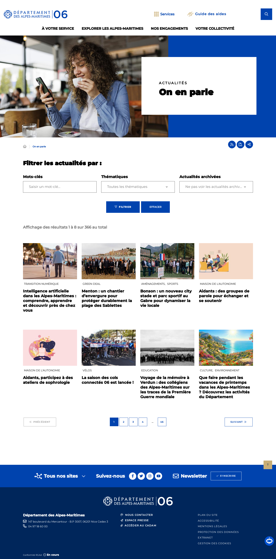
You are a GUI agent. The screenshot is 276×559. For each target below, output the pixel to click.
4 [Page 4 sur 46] (143, 421)
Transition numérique (41, 284)
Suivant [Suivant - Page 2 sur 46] (238, 422)
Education (149, 370)
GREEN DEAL (91, 284)
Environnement (227, 370)
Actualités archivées (200, 176)
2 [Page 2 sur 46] (123, 421)
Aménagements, (153, 284)
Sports (172, 284)
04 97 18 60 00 (38, 526)
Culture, (207, 370)
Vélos (87, 370)
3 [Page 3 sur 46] (133, 421)
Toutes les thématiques (127, 187)
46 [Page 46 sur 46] (161, 421)
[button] (269, 541)
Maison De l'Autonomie (218, 284)
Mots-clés (33, 176)
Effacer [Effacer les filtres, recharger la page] (155, 206)
